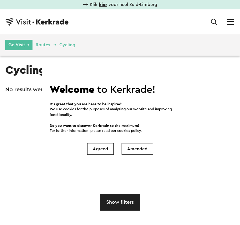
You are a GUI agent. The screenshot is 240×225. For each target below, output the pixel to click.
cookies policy (129, 130)
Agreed (100, 149)
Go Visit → (18, 44)
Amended (137, 149)
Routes (43, 44)
